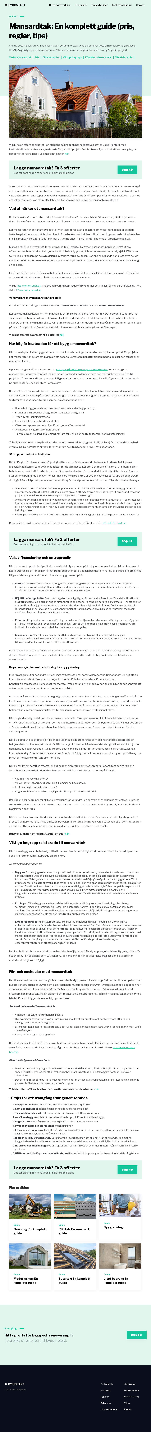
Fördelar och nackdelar (98, 57)
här (67, 153)
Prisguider (81, 5)
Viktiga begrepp (72, 57)
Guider (13, 16)
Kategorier (106, 1403)
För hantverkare (131, 1390)
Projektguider (99, 5)
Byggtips (105, 1397)
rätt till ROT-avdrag (114, 523)
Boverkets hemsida (29, 290)
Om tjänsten (129, 1384)
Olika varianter (51, 57)
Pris (37, 57)
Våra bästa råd (124, 57)
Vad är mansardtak (20, 57)
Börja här (127, 169)
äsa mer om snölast (29, 285)
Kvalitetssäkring (122, 5)
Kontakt (128, 1409)
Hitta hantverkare (59, 5)
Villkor (127, 1403)
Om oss (140, 5)
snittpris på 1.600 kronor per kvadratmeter (82, 369)
